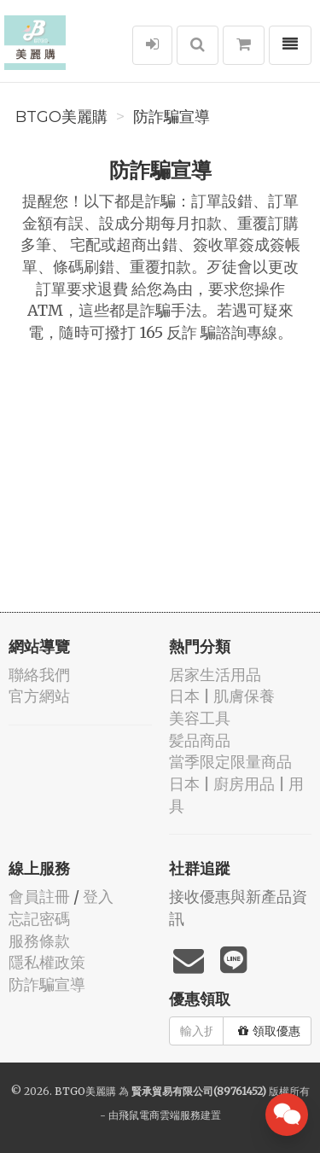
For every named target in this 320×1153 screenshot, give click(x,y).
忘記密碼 (39, 919)
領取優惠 (269, 1031)
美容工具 (199, 718)
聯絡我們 (39, 674)
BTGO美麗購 (61, 117)
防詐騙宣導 (171, 117)
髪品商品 (199, 740)
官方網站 (39, 696)
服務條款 (39, 941)
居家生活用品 (215, 674)
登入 (98, 896)
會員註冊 (39, 896)
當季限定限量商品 (230, 762)
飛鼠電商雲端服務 (160, 1115)
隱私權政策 (47, 962)
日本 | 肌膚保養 (222, 696)
